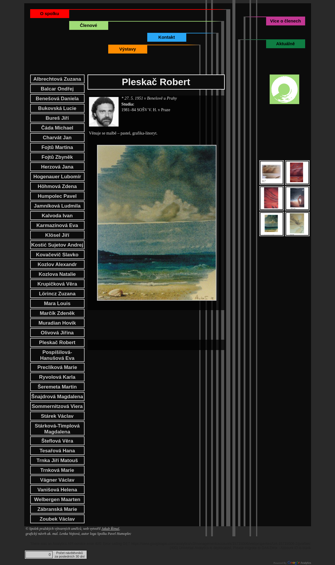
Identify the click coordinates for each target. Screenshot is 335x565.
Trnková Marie (57, 470)
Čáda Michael (57, 128)
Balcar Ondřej (57, 89)
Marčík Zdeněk (57, 313)
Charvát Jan (57, 137)
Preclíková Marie (57, 367)
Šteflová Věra (57, 441)
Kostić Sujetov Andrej (57, 245)
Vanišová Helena (57, 490)
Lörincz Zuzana (57, 294)
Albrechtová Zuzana (57, 79)
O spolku (49, 13)
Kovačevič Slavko (57, 255)
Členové (88, 25)
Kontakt (166, 37)
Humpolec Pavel (57, 196)
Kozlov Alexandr (57, 264)
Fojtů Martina (57, 147)
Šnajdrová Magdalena (57, 396)
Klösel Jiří (57, 235)
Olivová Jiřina (57, 333)
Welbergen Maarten (57, 499)
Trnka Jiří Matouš (57, 460)
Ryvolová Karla (57, 377)
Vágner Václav (57, 480)
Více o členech (285, 20)
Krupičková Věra (57, 284)
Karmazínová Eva (57, 225)
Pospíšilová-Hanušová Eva (57, 355)
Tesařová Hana (57, 451)
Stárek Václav (57, 416)
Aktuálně (285, 43)
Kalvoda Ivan (57, 215)
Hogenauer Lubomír (57, 176)
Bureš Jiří (57, 118)
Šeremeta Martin (57, 387)
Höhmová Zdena (57, 186)
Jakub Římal (110, 529)
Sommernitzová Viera (57, 406)
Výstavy (127, 48)
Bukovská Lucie (57, 108)
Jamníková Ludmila (57, 206)
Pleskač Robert (57, 342)
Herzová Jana (57, 167)
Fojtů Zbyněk (57, 157)
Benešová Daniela (57, 98)
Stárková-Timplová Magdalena (57, 429)
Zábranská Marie (57, 509)
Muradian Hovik (57, 323)
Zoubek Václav (57, 519)
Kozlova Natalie (57, 274)
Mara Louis (57, 303)
